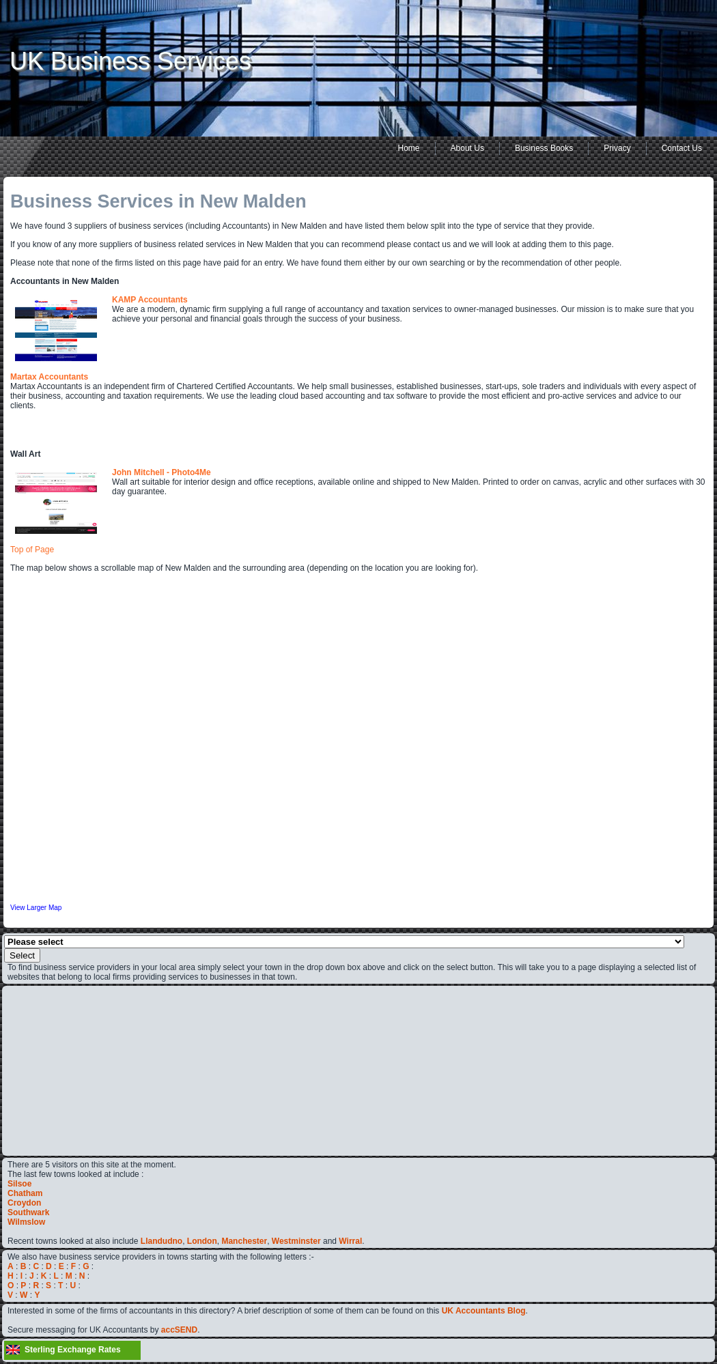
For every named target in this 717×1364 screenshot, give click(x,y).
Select (22, 955)
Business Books (544, 148)
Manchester (244, 1241)
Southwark (28, 1212)
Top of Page (32, 549)
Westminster (296, 1241)
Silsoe (19, 1184)
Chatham (25, 1193)
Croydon (24, 1203)
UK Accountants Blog (484, 1311)
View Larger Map (35, 907)
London (202, 1241)
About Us (467, 148)
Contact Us (682, 148)
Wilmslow (26, 1222)
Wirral (350, 1241)
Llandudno (161, 1241)
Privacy (617, 148)
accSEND (179, 1330)
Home (409, 148)
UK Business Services (130, 61)
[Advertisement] (48, 1070)
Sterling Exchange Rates (73, 1349)
